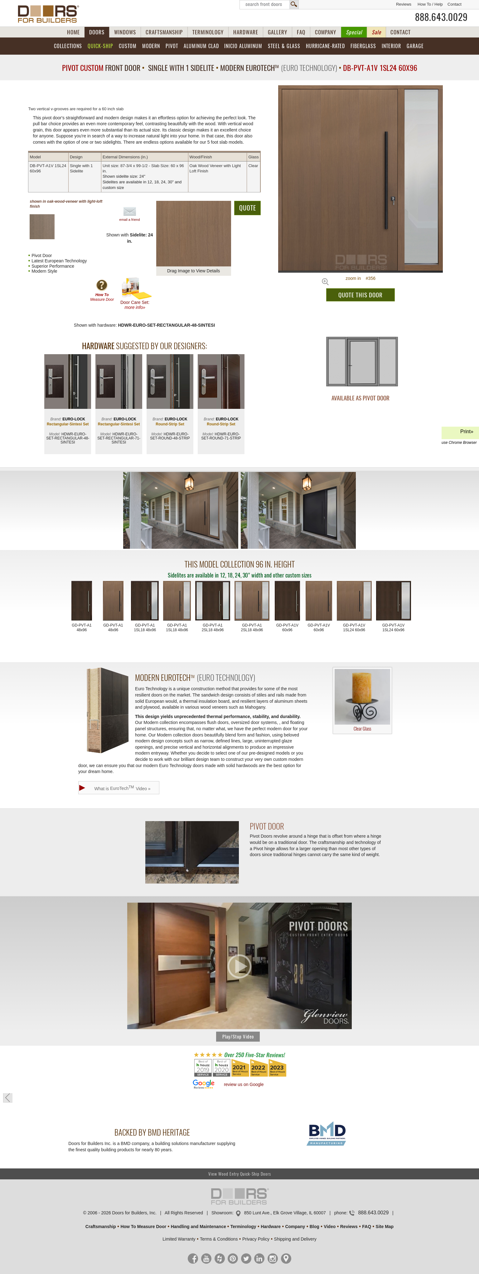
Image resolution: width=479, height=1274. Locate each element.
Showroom (221, 1212)
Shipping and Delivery (295, 1239)
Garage (415, 46)
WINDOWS (125, 32)
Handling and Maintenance (198, 1226)
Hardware (271, 1226)
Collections (68, 46)
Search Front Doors (269, 4)
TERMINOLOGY (208, 32)
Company (295, 1226)
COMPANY (325, 32)
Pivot (172, 46)
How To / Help (430, 4)
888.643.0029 (441, 17)
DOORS (96, 32)
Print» (459, 434)
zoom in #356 (360, 278)
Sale (376, 32)
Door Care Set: (136, 293)
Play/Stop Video (238, 1037)
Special (354, 32)
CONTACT (400, 32)
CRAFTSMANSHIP (164, 32)
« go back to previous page (7, 1098)
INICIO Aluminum (243, 46)
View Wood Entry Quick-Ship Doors (239, 1174)
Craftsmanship (100, 1226)
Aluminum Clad (201, 46)
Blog (314, 1226)
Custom (128, 46)
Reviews (403, 4)
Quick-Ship (100, 46)
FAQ (301, 32)
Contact (455, 4)
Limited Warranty (178, 1239)
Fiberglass (363, 46)
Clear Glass (362, 700)
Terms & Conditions (219, 1239)
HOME (73, 32)
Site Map (385, 1226)
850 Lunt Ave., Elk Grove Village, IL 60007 (285, 1212)
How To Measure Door (143, 1226)
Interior (391, 46)
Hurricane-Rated (325, 46)
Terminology (243, 1226)
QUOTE (247, 208)
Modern (151, 46)
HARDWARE (245, 32)
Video (330, 1226)
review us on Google (244, 1084)
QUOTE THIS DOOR (360, 295)
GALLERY (277, 32)
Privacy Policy (255, 1239)
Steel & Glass (284, 46)
